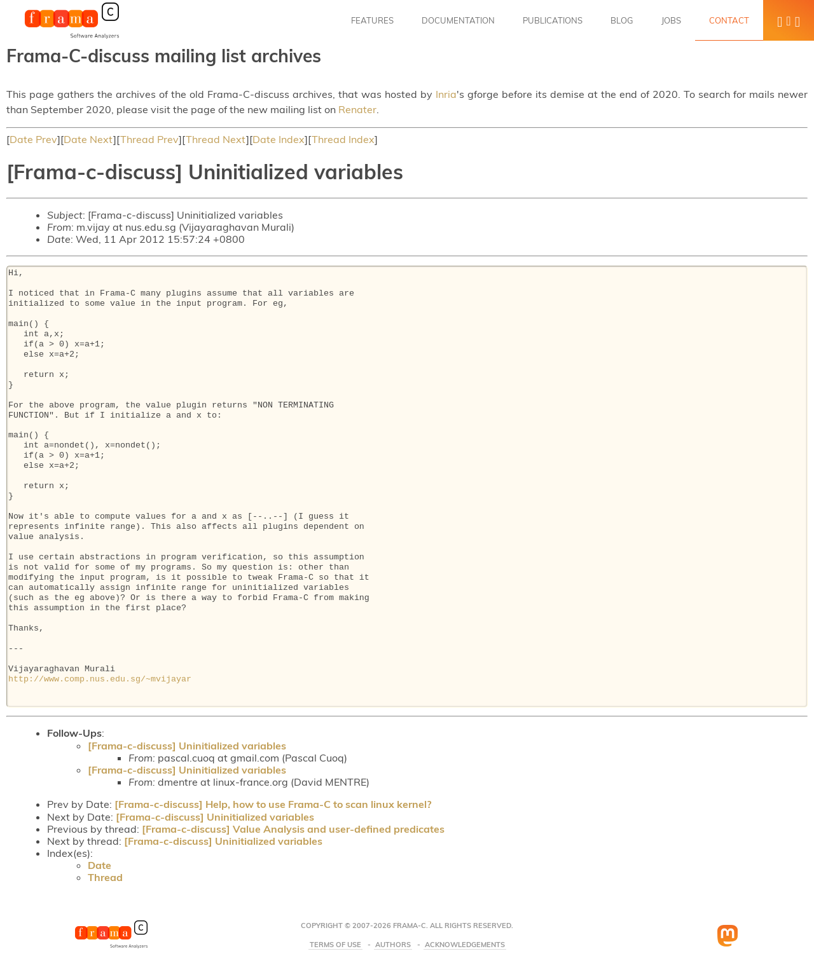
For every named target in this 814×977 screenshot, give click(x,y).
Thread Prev (149, 139)
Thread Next (216, 139)
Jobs (671, 20)
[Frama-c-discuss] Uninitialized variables (187, 745)
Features (372, 20)
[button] (788, 20)
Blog (621, 20)
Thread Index (343, 139)
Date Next (88, 139)
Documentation (458, 20)
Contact (729, 20)
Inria (446, 94)
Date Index (278, 139)
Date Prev (33, 139)
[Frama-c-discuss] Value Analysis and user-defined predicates (293, 829)
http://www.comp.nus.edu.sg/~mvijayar (99, 679)
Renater (357, 109)
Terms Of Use (335, 945)
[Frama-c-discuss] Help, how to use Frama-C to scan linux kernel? (272, 804)
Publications (553, 20)
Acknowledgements (465, 945)
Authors (393, 945)
